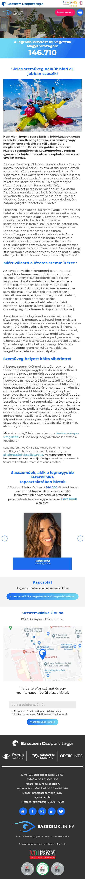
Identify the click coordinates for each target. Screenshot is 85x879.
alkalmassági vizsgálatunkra (20, 454)
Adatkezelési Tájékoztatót (52, 712)
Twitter (61, 810)
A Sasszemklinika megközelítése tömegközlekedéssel (42, 594)
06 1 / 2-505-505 (48, 777)
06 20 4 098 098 (57, 786)
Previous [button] (5, 537)
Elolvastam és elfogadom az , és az (40, 711)
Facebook (69, 497)
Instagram (42, 810)
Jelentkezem (65, 12)
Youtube (23, 810)
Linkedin (52, 810)
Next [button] (80, 537)
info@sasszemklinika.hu (47, 791)
